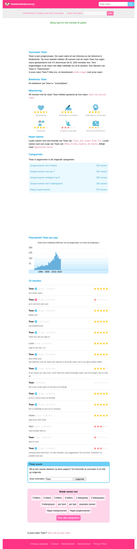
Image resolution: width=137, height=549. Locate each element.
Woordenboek (68, 544)
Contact (54, 544)
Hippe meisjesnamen (57, 510)
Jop (81, 141)
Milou (67, 144)
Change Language (39, 544)
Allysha (94, 144)
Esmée (74, 144)
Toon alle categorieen (68, 518)
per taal (72, 504)
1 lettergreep (82, 498)
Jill (88, 144)
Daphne (82, 144)
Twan (75, 141)
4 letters (47, 498)
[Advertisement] (13, 58)
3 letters (36, 498)
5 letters (58, 498)
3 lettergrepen (48, 504)
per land (62, 504)
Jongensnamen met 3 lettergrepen (68, 183)
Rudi (94, 141)
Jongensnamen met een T (68, 171)
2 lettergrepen (97, 498)
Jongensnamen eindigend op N (68, 177)
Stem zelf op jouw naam (58, 533)
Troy (99, 141)
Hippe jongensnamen (68, 189)
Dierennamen (83, 544)
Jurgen (87, 141)
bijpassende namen (43, 147)
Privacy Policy (100, 544)
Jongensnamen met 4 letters (68, 165)
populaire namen (87, 504)
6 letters (69, 498)
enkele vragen (80, 72)
